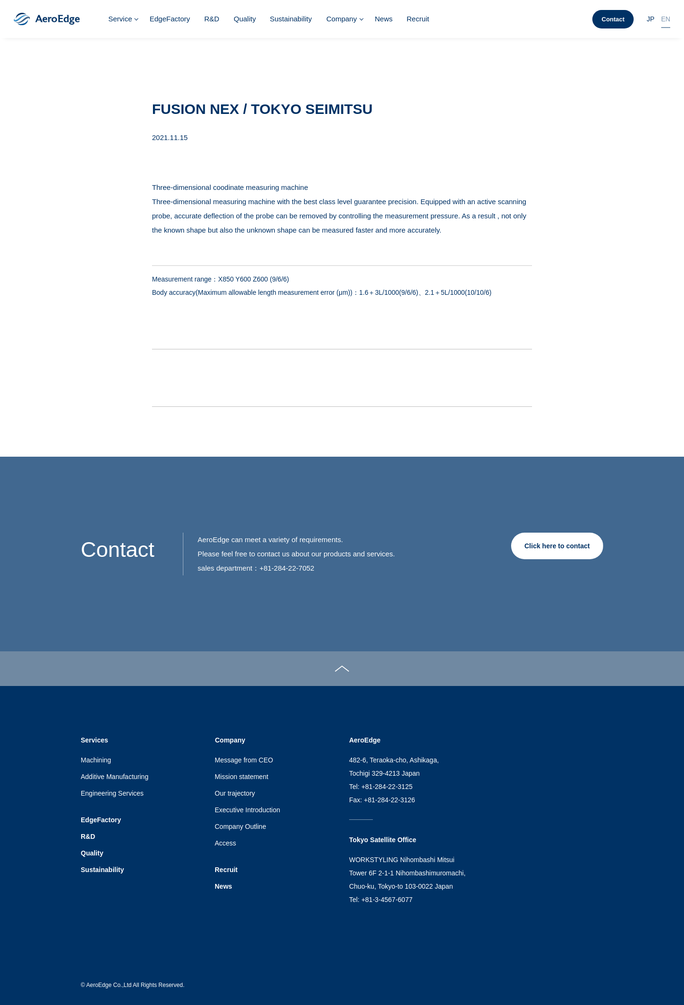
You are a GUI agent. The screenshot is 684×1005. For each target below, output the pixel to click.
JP (650, 19)
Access (225, 843)
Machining (96, 760)
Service (120, 19)
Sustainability (291, 19)
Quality (245, 19)
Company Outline (240, 826)
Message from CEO (244, 760)
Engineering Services (112, 793)
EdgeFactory (170, 19)
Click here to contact (557, 546)
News (384, 19)
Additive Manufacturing (114, 776)
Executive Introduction (247, 810)
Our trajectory (235, 793)
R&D (211, 19)
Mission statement (241, 776)
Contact (613, 19)
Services (94, 740)
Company (341, 19)
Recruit (418, 19)
